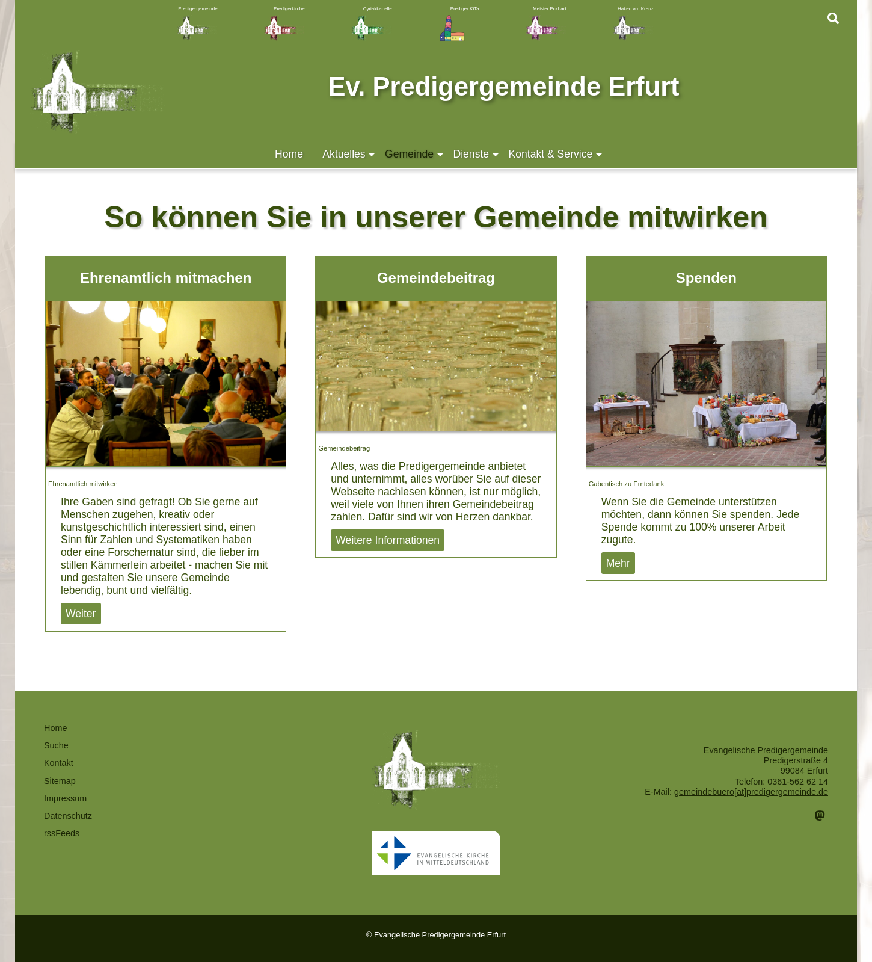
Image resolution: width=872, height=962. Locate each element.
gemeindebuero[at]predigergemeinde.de (751, 792)
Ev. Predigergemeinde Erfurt (503, 86)
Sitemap (60, 781)
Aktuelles (349, 154)
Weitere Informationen (388, 540)
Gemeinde (415, 154)
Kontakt (58, 763)
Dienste (477, 154)
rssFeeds (61, 833)
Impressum (65, 798)
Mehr (618, 563)
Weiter (81, 614)
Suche (56, 745)
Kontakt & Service (556, 154)
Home (289, 154)
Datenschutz (68, 816)
